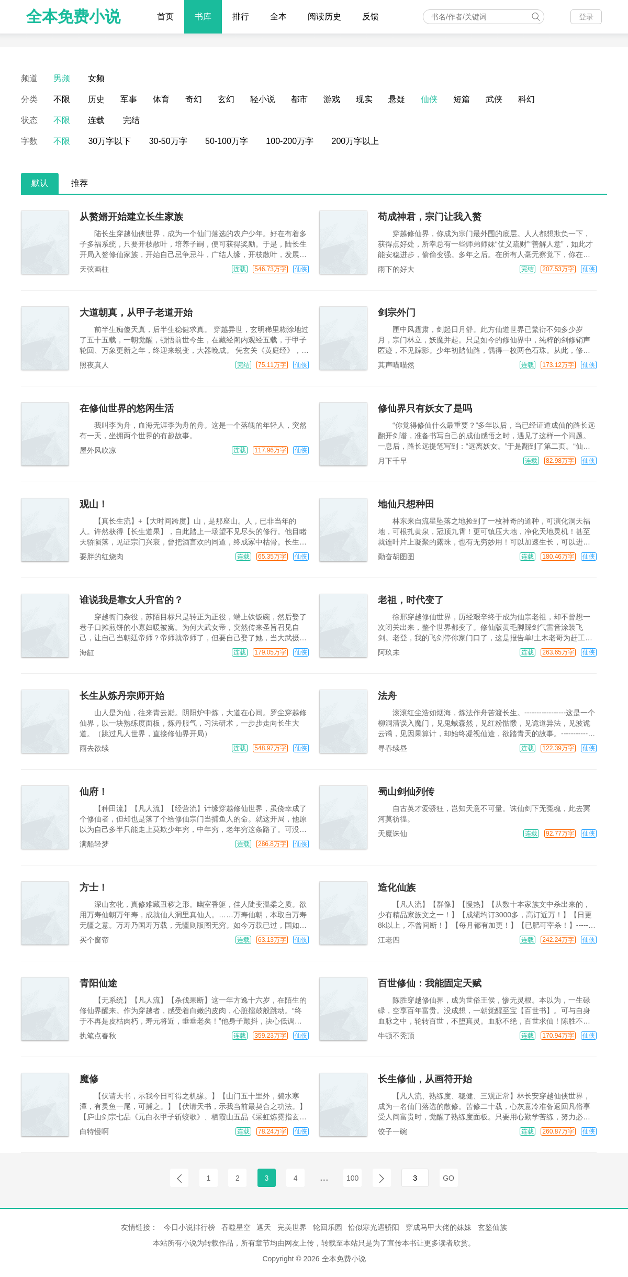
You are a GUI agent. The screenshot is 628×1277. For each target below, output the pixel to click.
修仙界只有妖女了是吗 (425, 408)
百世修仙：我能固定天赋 (429, 983)
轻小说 (262, 99)
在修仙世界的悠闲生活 (127, 408)
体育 (161, 99)
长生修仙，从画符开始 (425, 1079)
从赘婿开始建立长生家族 (131, 217)
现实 (364, 99)
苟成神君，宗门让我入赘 (429, 217)
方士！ (94, 887)
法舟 (387, 696)
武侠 (494, 99)
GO (448, 1178)
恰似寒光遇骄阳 (373, 1227)
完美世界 (292, 1227)
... (324, 1177)
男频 (61, 78)
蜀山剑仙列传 (406, 791)
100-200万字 (289, 141)
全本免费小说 (73, 16)
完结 (131, 120)
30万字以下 (109, 141)
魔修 (89, 1079)
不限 (61, 99)
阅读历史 (324, 16)
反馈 (370, 16)
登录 (586, 17)
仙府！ (94, 791)
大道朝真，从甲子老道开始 (136, 312)
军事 (128, 99)
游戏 (331, 99)
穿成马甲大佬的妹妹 (439, 1227)
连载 (96, 120)
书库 (203, 16)
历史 (96, 99)
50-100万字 (226, 141)
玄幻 (226, 99)
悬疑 (396, 99)
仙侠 (429, 99)
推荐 (79, 183)
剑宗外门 (397, 312)
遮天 (263, 1227)
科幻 (526, 99)
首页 (165, 16)
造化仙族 (397, 887)
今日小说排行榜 (189, 1227)
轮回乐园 (327, 1227)
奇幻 (193, 99)
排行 (240, 16)
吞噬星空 (236, 1227)
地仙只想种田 (406, 504)
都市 (299, 99)
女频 (96, 78)
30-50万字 (168, 141)
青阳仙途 (98, 983)
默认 (39, 183)
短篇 (461, 99)
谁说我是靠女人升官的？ (131, 600)
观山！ (94, 504)
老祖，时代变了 (411, 600)
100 (352, 1178)
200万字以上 (355, 141)
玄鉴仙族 (492, 1227)
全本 (278, 16)
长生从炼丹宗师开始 (122, 696)
